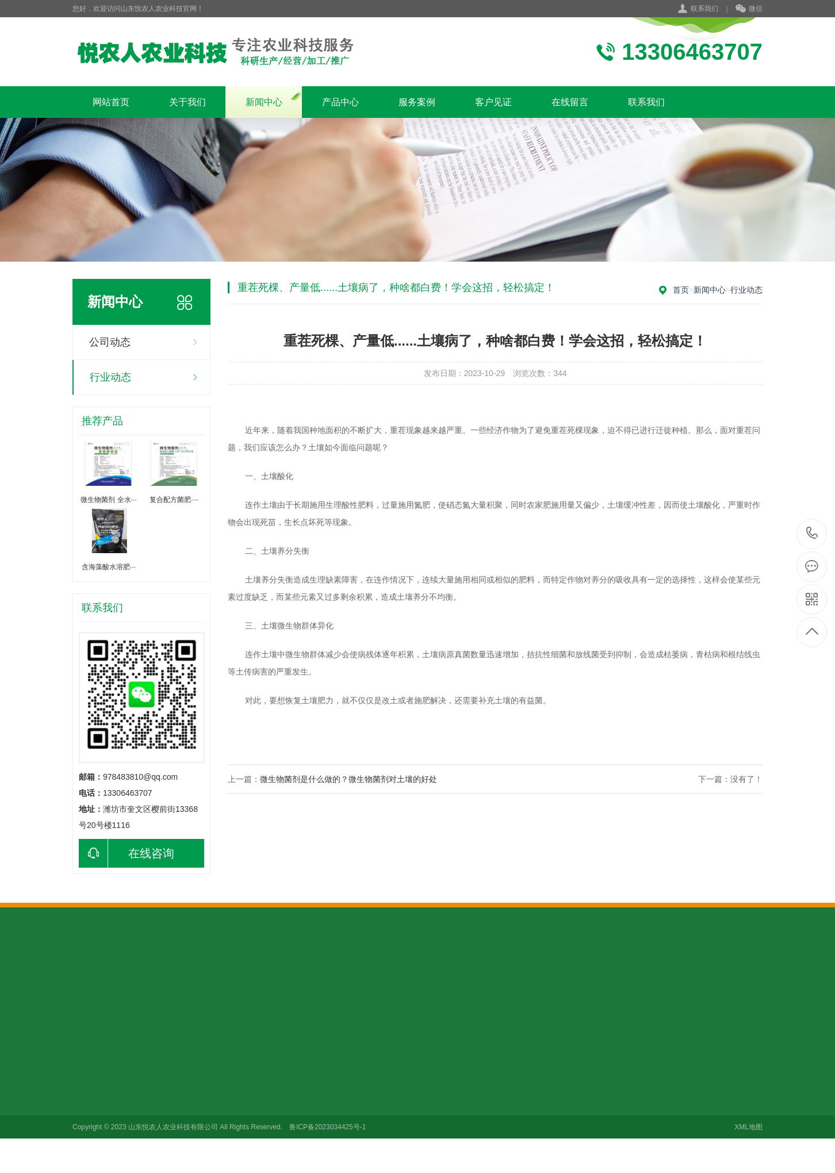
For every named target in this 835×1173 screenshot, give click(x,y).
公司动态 (110, 342)
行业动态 (110, 377)
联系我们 (704, 9)
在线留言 (569, 102)
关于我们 (187, 102)
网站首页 (111, 102)
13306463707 (812, 533)
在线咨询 (126, 853)
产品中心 (340, 102)
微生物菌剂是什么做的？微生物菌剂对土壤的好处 (348, 779)
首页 (681, 289)
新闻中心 (264, 102)
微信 (749, 9)
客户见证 (493, 102)
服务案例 (417, 102)
